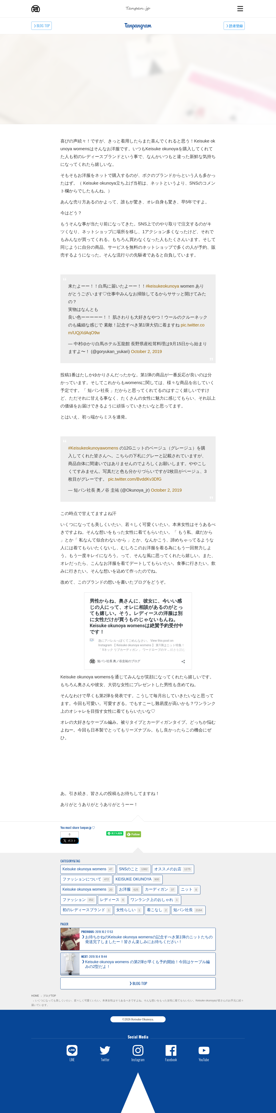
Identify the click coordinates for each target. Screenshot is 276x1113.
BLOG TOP (43, 25)
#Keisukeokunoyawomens (93, 448)
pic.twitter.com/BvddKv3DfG (135, 479)
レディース (112, 900)
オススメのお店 (173, 869)
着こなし (157, 910)
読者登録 (236, 25)
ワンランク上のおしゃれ (154, 900)
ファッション (79, 900)
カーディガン (160, 889)
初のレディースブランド (87, 910)
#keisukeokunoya (162, 286)
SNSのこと (134, 869)
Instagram (138, 1059)
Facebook (171, 1059)
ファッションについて (86, 879)
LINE (72, 1059)
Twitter (105, 1059)
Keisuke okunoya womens (88, 869)
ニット (189, 889)
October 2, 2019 (146, 351)
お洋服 (129, 889)
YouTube (204, 1059)
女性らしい (128, 910)
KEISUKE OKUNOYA (138, 879)
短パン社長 (188, 910)
